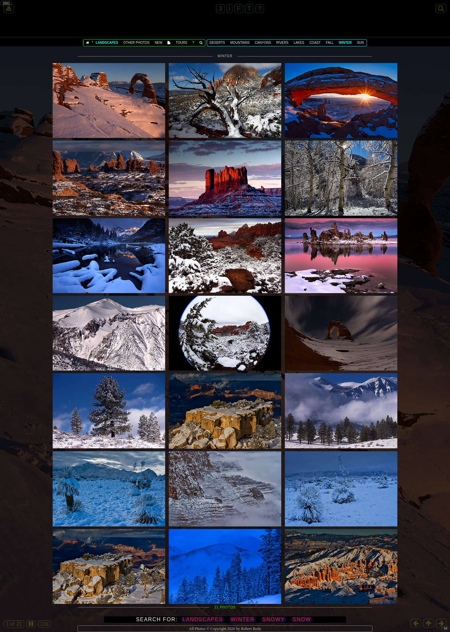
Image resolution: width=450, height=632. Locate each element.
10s (44, 624)
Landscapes (202, 619)
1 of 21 (14, 624)
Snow (302, 619)
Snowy (273, 619)
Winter (243, 619)
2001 (6, 3)
